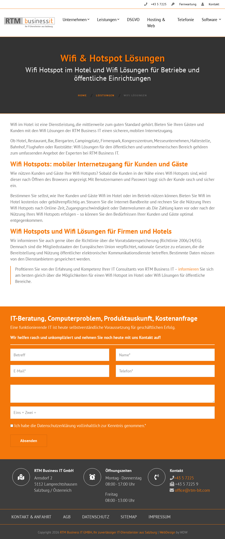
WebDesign (167, 532)
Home (82, 95)
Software (210, 19)
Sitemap (129, 516)
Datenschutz (95, 516)
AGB (67, 516)
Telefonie (185, 19)
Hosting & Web (156, 22)
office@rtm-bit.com (192, 490)
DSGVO (133, 19)
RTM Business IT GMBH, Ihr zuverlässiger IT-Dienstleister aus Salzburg (108, 532)
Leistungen (106, 19)
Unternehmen (75, 19)
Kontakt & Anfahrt (31, 516)
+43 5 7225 (184, 478)
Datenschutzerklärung (56, 425)
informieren (188, 269)
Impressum (160, 516)
